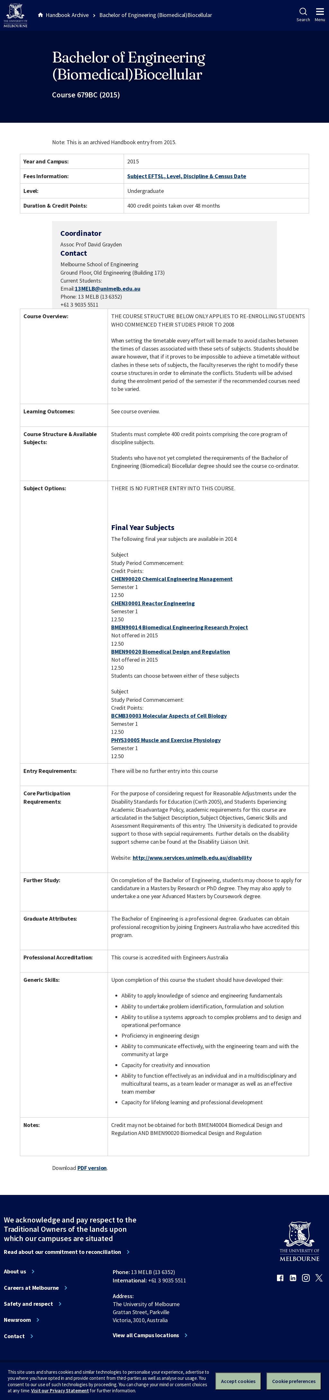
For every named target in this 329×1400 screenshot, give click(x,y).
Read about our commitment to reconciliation (62, 1251)
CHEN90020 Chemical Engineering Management (172, 579)
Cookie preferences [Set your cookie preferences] (294, 1381)
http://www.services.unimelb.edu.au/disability (192, 857)
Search (303, 15)
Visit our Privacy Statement (60, 1391)
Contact (14, 1336)
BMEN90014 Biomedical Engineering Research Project (179, 627)
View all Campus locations (146, 1335)
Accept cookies (238, 1381)
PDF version (92, 1168)
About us (15, 1271)
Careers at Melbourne (31, 1287)
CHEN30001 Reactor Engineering (153, 603)
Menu (320, 15)
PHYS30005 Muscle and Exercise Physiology (166, 740)
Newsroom (17, 1319)
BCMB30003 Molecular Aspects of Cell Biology (169, 715)
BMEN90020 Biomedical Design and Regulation (170, 651)
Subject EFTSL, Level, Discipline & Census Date (186, 176)
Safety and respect (28, 1303)
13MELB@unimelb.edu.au (107, 289)
